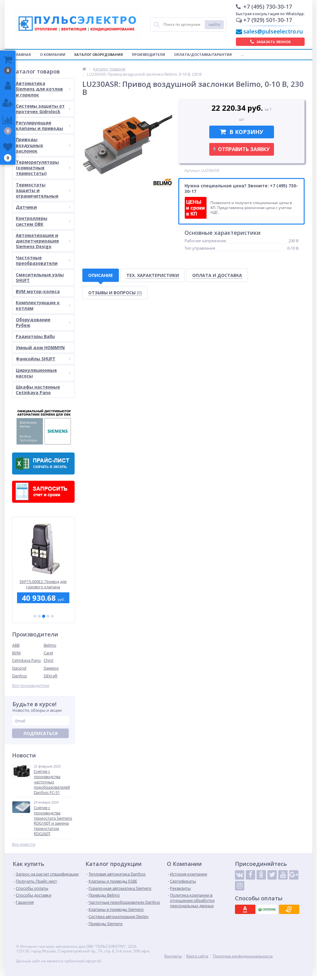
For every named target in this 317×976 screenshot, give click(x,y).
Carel (48, 653)
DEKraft (51, 676)
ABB (16, 645)
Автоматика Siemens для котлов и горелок (43, 88)
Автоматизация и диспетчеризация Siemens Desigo (43, 240)
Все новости (23, 844)
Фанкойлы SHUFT (43, 359)
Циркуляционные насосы (43, 373)
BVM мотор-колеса (38, 291)
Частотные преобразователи (43, 260)
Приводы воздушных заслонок (43, 145)
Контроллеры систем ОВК (43, 221)
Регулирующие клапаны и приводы (43, 125)
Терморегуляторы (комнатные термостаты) (43, 167)
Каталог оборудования (98, 54)
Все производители (30, 685)
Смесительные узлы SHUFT (40, 277)
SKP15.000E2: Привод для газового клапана (43, 584)
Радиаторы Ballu (35, 336)
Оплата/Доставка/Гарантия (203, 54)
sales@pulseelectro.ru (273, 31)
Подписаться (41, 733)
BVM (16, 653)
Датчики (43, 207)
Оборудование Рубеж (43, 322)
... (242, 54)
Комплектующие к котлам (43, 305)
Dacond (19, 668)
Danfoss (19, 676)
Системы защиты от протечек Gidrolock (43, 108)
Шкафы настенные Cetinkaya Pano (38, 389)
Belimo (50, 645)
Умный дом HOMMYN (40, 347)
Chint (49, 660)
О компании (52, 54)
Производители (148, 54)
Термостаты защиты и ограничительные (43, 190)
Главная (22, 54)
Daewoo (51, 668)
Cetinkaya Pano (26, 660)
